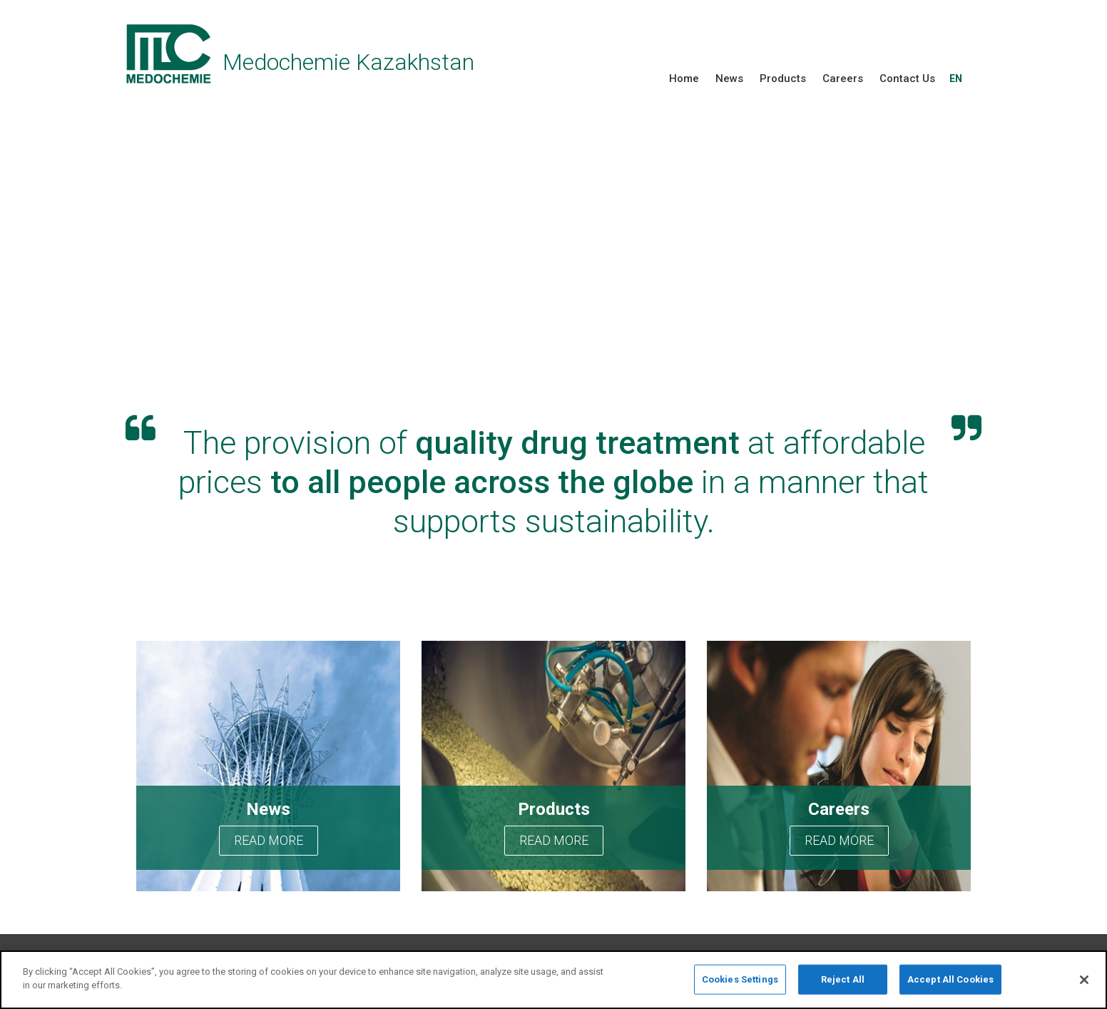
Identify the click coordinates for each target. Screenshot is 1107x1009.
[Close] (1084, 979)
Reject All (842, 979)
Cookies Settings (740, 979)
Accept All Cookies (950, 979)
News (729, 78)
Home (684, 78)
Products (783, 78)
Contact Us (907, 78)
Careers (842, 78)
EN (955, 78)
